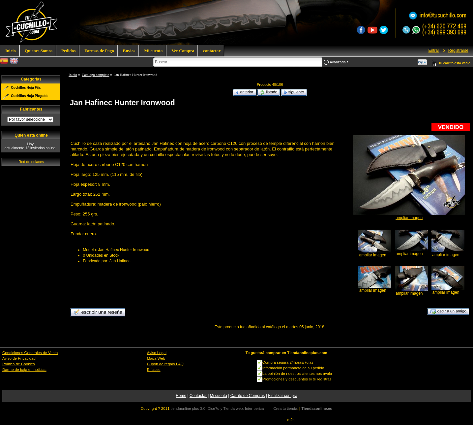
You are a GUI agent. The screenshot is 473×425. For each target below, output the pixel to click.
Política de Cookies (18, 364)
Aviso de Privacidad (19, 358)
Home (181, 395)
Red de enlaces (31, 162)
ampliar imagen (372, 253)
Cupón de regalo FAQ (165, 364)
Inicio (10, 50)
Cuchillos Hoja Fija (25, 87)
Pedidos (68, 50)
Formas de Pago (99, 50)
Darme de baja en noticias (24, 370)
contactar (212, 50)
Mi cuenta (153, 50)
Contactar (198, 395)
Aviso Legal (156, 353)
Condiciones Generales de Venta (30, 353)
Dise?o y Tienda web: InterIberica (236, 408)
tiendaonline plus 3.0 (188, 408)
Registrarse (458, 50)
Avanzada (338, 62)
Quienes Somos (38, 50)
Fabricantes (31, 109)
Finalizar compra (282, 395)
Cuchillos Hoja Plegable (29, 96)
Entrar (434, 50)
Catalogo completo (95, 75)
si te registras (320, 379)
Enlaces (154, 370)
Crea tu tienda (285, 408)
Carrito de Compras (247, 395)
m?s (291, 420)
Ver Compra (182, 50)
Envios (129, 50)
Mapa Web (156, 358)
